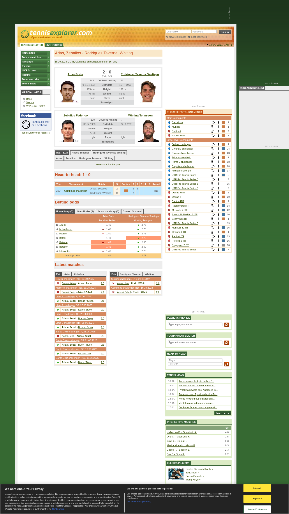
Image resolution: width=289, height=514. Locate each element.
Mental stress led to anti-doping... (196, 403)
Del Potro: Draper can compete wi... (198, 407)
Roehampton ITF (181, 205)
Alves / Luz (123, 283)
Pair (58, 274)
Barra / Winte (69, 283)
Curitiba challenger (121, 279)
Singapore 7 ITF (180, 245)
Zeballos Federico (75, 115)
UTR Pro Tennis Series (184, 175)
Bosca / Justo (85, 327)
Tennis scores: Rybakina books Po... (198, 394)
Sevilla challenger (65, 279)
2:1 (102, 292)
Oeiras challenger (181, 144)
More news (221, 413)
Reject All (257, 499)
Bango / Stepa (85, 301)
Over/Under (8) (85, 211)
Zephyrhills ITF (180, 219)
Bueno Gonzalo (194, 476)
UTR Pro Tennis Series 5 (185, 183)
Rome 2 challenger (182, 162)
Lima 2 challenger (65, 296)
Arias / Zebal (124, 292)
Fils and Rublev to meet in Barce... (197, 385)
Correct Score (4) (132, 211)
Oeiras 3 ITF (178, 197)
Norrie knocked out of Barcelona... (197, 398)
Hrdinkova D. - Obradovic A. (182, 432)
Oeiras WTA (178, 192)
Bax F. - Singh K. (176, 454)
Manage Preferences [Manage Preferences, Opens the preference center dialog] (257, 509)
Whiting (108, 158)
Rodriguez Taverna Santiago (140, 74)
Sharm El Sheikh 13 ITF (184, 214)
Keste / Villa (68, 336)
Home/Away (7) (64, 211)
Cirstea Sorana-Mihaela (198, 469)
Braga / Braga (85, 318)
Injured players (178, 463)
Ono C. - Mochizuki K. (178, 436)
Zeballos (71, 158)
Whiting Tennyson (140, 115)
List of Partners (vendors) (139, 501)
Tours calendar (30, 79)
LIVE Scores (29, 70)
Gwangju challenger (182, 148)
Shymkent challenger (183, 166)
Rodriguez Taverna (90, 158)
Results (26, 74)
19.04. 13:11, (220, 44)
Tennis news (29, 83)
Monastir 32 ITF (180, 227)
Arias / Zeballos (80, 152)
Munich (176, 126)
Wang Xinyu (192, 479)
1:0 (102, 327)
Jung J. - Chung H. (177, 441)
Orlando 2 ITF (179, 232)
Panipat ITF (178, 236)
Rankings (27, 61)
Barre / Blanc (85, 362)
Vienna (30, 102)
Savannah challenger (183, 153)
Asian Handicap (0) (108, 211)
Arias (59, 158)
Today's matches (31, 57)
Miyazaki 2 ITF (180, 210)
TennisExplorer (30, 132)
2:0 (102, 283)
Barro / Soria (68, 292)
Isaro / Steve (85, 309)
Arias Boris (75, 74)
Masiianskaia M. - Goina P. (181, 445)
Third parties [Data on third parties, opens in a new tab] (58, 509)
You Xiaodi (191, 472)
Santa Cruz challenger (67, 331)
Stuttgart (176, 131)
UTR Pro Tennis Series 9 (185, 188)
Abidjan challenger (182, 170)
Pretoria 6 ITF (179, 240)
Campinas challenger (87, 61)
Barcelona (177, 122)
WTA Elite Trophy (35, 106)
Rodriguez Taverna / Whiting (109, 152)
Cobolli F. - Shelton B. (178, 449)
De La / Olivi (84, 353)
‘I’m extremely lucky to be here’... (196, 381)
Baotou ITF (178, 201)
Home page (28, 53)
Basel (29, 99)
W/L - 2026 (62, 152)
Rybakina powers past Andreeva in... (198, 390)
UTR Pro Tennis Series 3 (185, 179)
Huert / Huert (85, 344)
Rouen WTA (178, 135)
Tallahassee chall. (181, 157)
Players (26, 66)
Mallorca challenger (66, 287)
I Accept (257, 488)
